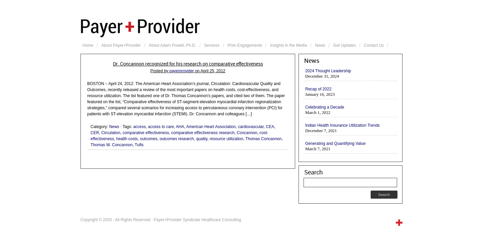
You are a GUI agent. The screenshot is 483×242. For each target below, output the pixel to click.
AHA (180, 126)
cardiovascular (251, 126)
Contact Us (374, 45)
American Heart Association (210, 126)
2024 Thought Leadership (328, 71)
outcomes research (177, 138)
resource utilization (226, 138)
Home (88, 45)
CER (95, 132)
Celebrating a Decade (324, 107)
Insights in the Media (288, 45)
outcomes (148, 138)
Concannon (247, 132)
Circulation (110, 132)
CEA (270, 126)
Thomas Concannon (264, 138)
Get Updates (344, 45)
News (320, 45)
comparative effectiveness (145, 132)
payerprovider (181, 71)
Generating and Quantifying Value (335, 143)
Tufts (139, 145)
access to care (161, 126)
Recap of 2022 (318, 89)
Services (212, 45)
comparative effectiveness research (203, 132)
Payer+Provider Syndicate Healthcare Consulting (241, 26)
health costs (127, 138)
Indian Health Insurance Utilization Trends (342, 125)
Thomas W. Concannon (111, 145)
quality (202, 138)
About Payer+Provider (121, 45)
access (139, 126)
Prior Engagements (245, 45)
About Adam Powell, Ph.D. (172, 45)
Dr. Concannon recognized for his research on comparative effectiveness (188, 64)
